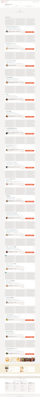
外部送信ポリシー (17, 394)
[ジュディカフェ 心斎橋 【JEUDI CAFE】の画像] (20, 174)
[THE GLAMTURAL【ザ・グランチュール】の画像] (20, 38)
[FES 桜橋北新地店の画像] (20, 191)
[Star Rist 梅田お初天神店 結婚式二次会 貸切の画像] (20, 123)
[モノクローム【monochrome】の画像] (20, 310)
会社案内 (7, 394)
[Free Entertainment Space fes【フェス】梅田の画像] (20, 208)
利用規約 (9, 394)
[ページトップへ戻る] (20, 377)
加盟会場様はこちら (20, 394)
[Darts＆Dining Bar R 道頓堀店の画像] (20, 293)
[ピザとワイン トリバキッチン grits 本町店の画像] (20, 259)
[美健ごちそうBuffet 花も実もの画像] (20, 326)
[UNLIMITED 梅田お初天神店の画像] (20, 72)
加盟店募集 (23, 394)
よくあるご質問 (32, 394)
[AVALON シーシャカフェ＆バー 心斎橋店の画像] (20, 242)
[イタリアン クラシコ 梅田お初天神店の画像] (20, 276)
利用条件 (10, 394)
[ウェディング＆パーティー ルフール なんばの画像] (20, 157)
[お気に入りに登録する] (33, 26)
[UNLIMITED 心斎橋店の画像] (20, 106)
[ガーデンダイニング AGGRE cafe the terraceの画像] (20, 225)
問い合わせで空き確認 (29, 167)
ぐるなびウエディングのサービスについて (27, 394)
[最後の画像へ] (34, 22)
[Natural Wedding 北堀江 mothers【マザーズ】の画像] (20, 343)
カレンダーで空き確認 (29, 116)
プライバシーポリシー (13, 394)
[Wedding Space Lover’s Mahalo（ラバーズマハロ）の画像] (20, 21)
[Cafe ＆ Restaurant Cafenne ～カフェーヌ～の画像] (20, 140)
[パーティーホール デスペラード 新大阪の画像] (20, 55)
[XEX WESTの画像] (20, 89)
